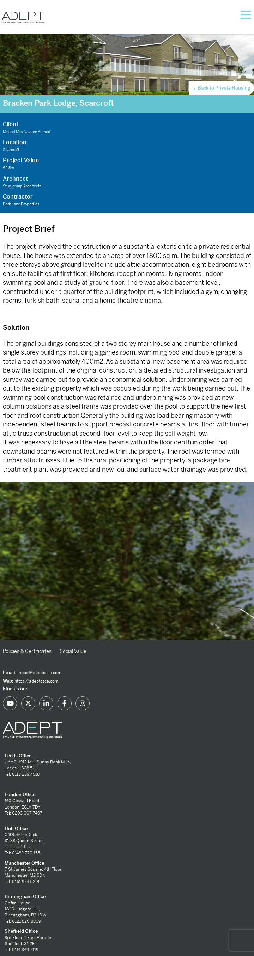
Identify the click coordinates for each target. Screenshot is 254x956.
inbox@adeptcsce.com (39, 673)
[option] (127, 561)
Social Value (73, 651)
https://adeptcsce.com (36, 681)
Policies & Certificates (27, 651)
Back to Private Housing (221, 88)
